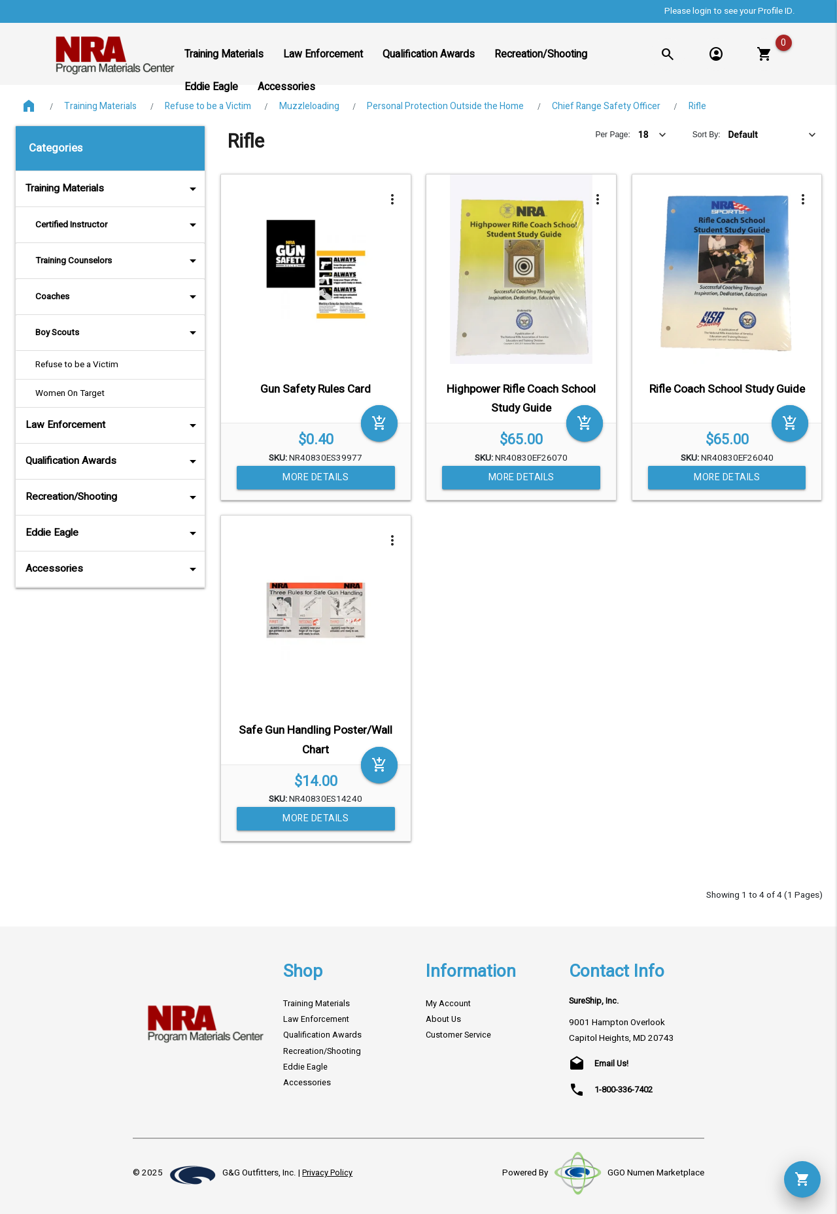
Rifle (697, 106)
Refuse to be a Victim (208, 106)
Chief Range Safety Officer (606, 106)
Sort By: (706, 134)
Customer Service (458, 1035)
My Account (448, 1003)
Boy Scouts (118, 332)
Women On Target (70, 393)
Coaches (118, 296)
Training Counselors (118, 261)
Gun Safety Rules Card (315, 389)
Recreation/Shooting (113, 497)
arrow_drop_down (175, 189)
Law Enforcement (113, 425)
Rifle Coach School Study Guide (727, 389)
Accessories (113, 569)
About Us (443, 1019)
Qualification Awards (113, 461)
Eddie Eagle (113, 533)
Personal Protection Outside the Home (445, 106)
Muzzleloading (309, 106)
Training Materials (100, 106)
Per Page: (612, 134)
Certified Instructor (118, 225)
